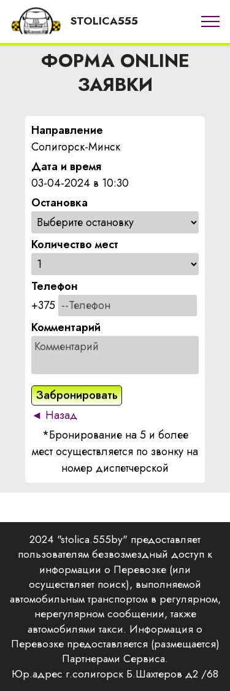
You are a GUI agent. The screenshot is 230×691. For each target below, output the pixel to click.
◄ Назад (54, 415)
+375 (43, 305)
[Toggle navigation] (210, 21)
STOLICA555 (104, 21)
